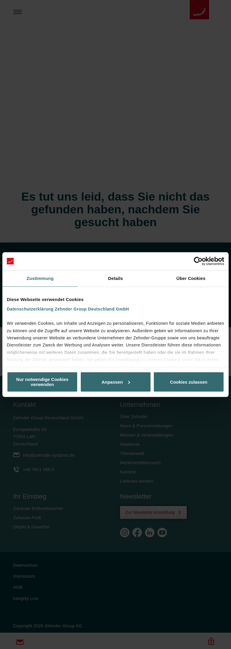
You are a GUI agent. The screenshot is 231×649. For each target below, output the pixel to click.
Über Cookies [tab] (190, 278)
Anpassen (116, 381)
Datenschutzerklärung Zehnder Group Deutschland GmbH (68, 308)
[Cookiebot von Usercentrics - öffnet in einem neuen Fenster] (198, 261)
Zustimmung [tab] (40, 278)
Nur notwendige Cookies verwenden (42, 382)
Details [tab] (115, 278)
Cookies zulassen (189, 381)
